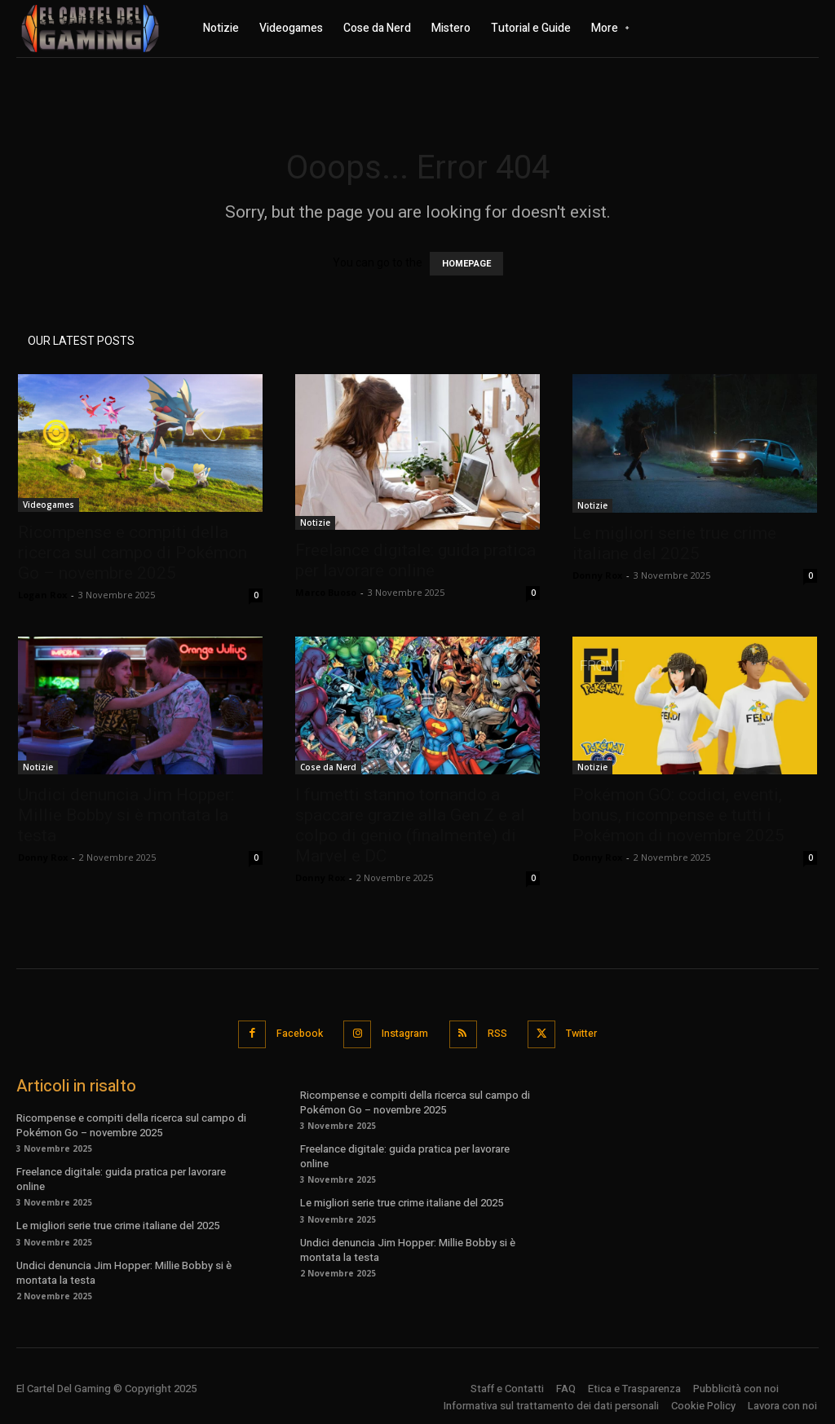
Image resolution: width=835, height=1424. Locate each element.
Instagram (403, 1032)
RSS (499, 1032)
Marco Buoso (325, 592)
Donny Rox (597, 575)
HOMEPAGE (466, 263)
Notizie (315, 522)
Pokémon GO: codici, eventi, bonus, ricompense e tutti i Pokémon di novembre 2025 (678, 815)
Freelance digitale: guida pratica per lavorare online (415, 560)
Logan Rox (42, 595)
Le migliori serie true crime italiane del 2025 (674, 543)
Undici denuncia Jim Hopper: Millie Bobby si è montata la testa (126, 815)
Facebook (292, 1032)
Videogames (48, 504)
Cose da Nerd (328, 767)
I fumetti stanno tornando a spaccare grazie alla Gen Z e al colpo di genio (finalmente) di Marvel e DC (410, 825)
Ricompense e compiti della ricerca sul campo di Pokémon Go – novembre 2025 (132, 552)
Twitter (587, 1032)
